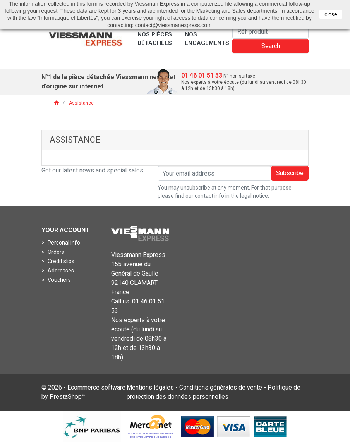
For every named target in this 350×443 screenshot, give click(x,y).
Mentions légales (150, 387)
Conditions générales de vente (220, 387)
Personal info (63, 243)
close (330, 14)
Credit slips (60, 261)
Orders (55, 252)
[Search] (270, 31)
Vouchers (58, 280)
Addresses (60, 270)
